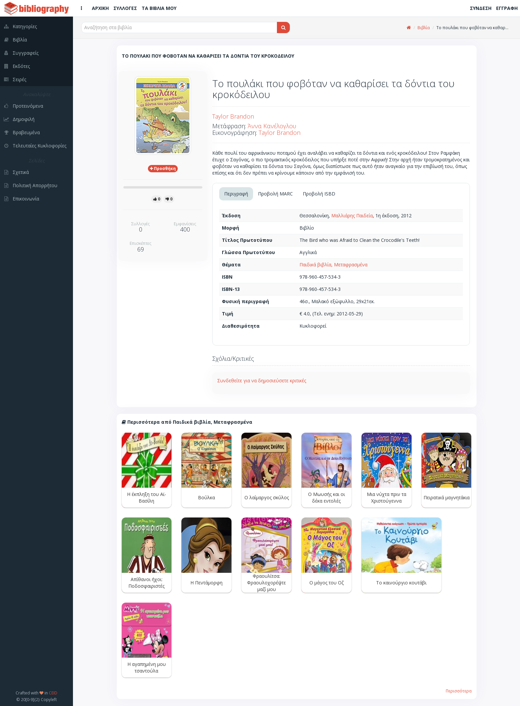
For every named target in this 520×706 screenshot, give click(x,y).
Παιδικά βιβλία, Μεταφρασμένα (333, 264)
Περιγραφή (236, 193)
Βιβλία (424, 27)
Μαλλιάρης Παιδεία (352, 215)
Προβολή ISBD (319, 193)
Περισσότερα (459, 690)
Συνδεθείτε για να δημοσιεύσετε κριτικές (261, 380)
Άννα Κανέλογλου (272, 126)
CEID (53, 692)
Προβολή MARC (275, 193)
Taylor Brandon (233, 116)
